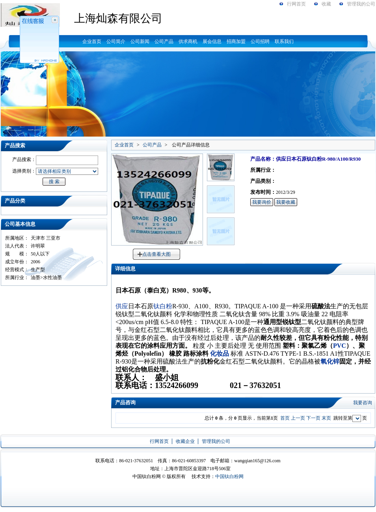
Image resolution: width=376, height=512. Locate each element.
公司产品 (163, 41)
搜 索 (54, 181)
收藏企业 (185, 441)
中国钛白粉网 (229, 476)
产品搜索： (24, 159)
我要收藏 (285, 202)
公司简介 (115, 41)
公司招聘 (260, 41)
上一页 (298, 418)
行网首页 (296, 4)
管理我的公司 (361, 4)
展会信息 (212, 41)
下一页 (313, 418)
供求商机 (188, 41)
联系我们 (284, 41)
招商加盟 (236, 41)
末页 (326, 418)
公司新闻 (139, 41)
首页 (285, 418)
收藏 (326, 4)
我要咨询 (362, 402)
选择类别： (24, 171)
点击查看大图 (156, 254)
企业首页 (91, 41)
